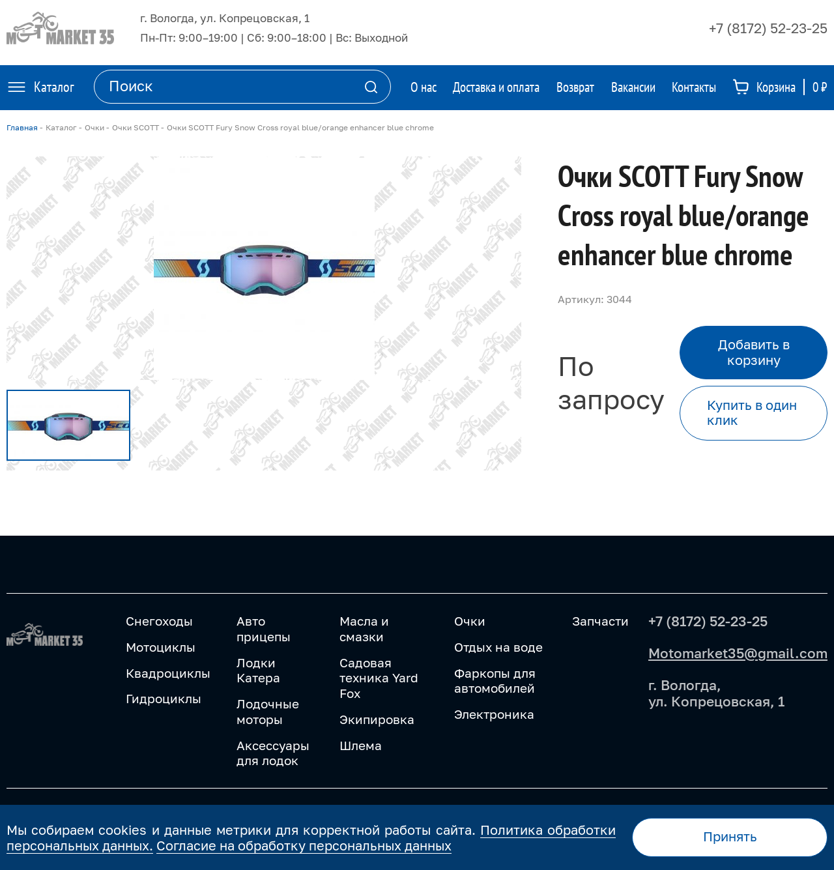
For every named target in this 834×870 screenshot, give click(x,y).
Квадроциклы (168, 672)
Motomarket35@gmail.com (737, 653)
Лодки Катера (258, 670)
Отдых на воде (498, 646)
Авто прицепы (264, 628)
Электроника (494, 713)
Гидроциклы (163, 698)
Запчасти (600, 620)
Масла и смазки (364, 628)
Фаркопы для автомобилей (495, 680)
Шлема (360, 745)
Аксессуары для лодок (273, 753)
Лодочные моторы (268, 711)
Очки (469, 620)
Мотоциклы (160, 646)
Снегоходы (159, 620)
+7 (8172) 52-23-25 (768, 28)
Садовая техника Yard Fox (378, 678)
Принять (730, 836)
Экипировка (376, 719)
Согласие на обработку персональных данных (304, 845)
